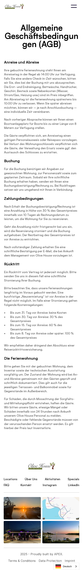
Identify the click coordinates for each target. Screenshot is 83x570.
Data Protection (50, 561)
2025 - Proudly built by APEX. (41, 554)
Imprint (70, 561)
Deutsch (63, 566)
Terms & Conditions (22, 561)
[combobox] (66, 566)
